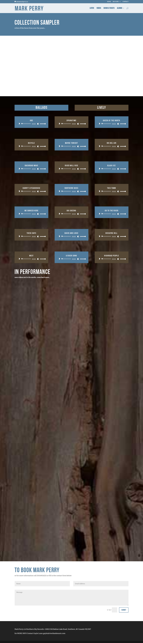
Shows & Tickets (108, 8)
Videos (98, 8)
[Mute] (38, 124)
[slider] (26, 123)
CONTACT (125, 1)
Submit (123, 610)
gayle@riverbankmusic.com (54, 633)
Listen (92, 8)
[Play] (19, 123)
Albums (119, 8)
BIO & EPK (116, 1)
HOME (109, 1)
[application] (31, 124)
